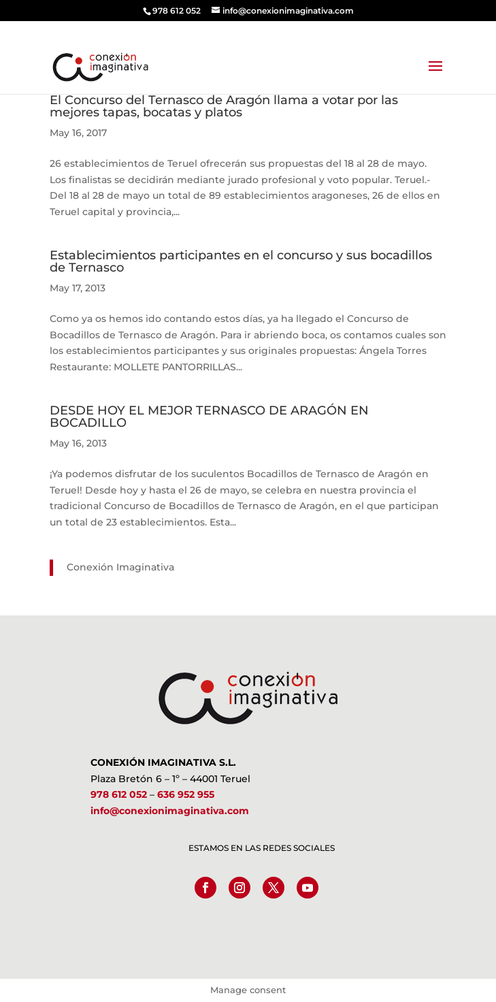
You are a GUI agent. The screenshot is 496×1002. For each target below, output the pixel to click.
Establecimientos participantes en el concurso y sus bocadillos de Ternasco (241, 261)
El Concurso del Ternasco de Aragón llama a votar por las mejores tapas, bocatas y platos (224, 106)
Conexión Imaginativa (120, 567)
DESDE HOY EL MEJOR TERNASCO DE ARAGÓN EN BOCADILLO (209, 416)
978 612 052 (118, 794)
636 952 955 (185, 794)
